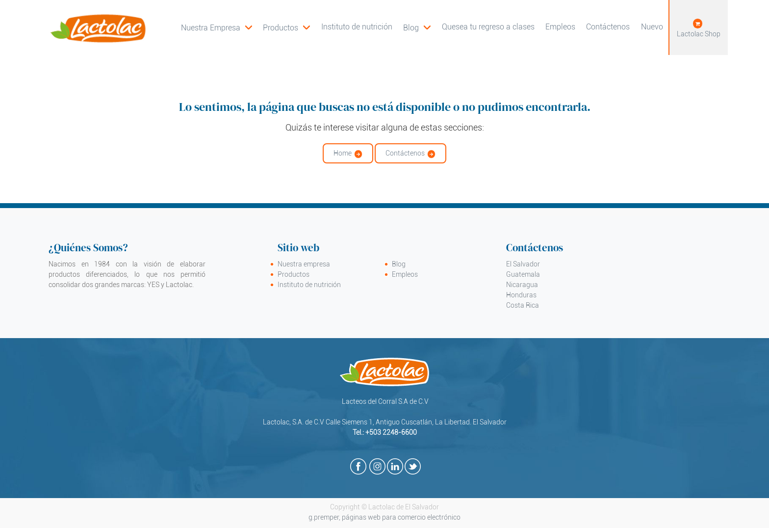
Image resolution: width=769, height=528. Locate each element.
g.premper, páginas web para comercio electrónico (384, 517)
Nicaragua (522, 285)
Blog (399, 264)
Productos (293, 274)
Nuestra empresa (304, 264)
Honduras (521, 295)
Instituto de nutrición (309, 285)
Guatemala (523, 274)
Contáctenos (405, 153)
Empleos (405, 274)
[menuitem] (286, 27)
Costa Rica (522, 305)
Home (342, 153)
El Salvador (523, 264)
